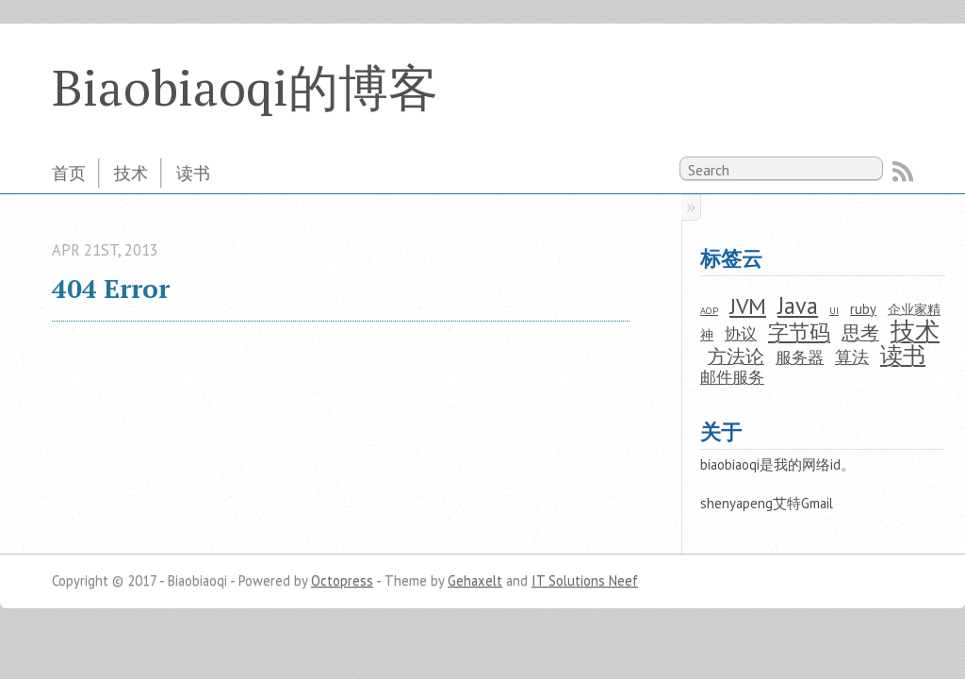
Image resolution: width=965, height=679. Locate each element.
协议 (741, 333)
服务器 (800, 357)
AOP (709, 311)
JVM (747, 306)
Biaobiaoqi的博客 (245, 87)
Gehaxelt (475, 580)
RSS (902, 171)
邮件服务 (732, 377)
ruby (863, 309)
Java (797, 305)
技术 (131, 172)
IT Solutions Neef (585, 580)
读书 (193, 172)
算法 (852, 356)
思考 (860, 332)
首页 (69, 172)
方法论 (736, 356)
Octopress (342, 580)
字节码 (799, 331)
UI (834, 311)
